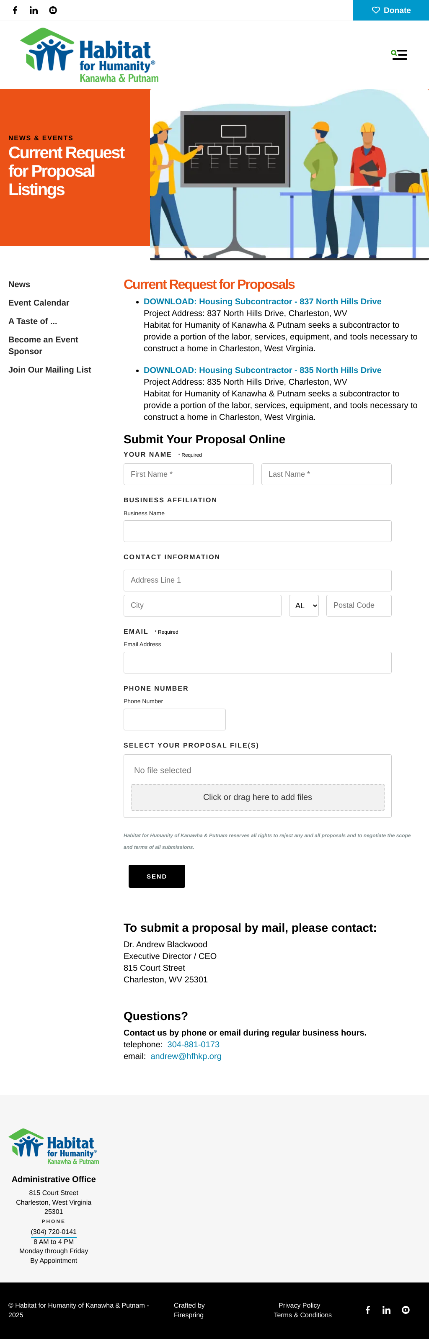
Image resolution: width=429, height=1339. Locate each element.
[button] (399, 55)
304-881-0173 (194, 1044)
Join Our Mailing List (49, 370)
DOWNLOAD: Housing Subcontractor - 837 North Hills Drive (263, 301)
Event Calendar (39, 303)
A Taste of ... (32, 321)
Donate (391, 10)
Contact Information (172, 557)
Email (137, 631)
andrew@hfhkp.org (185, 1056)
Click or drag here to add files (257, 797)
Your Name (149, 454)
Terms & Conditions (303, 1315)
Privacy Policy (299, 1305)
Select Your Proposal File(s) (191, 745)
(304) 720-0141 (54, 1232)
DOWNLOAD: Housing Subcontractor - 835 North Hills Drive (263, 370)
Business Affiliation (170, 500)
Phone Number (156, 688)
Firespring (189, 1315)
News (19, 284)
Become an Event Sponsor (43, 345)
